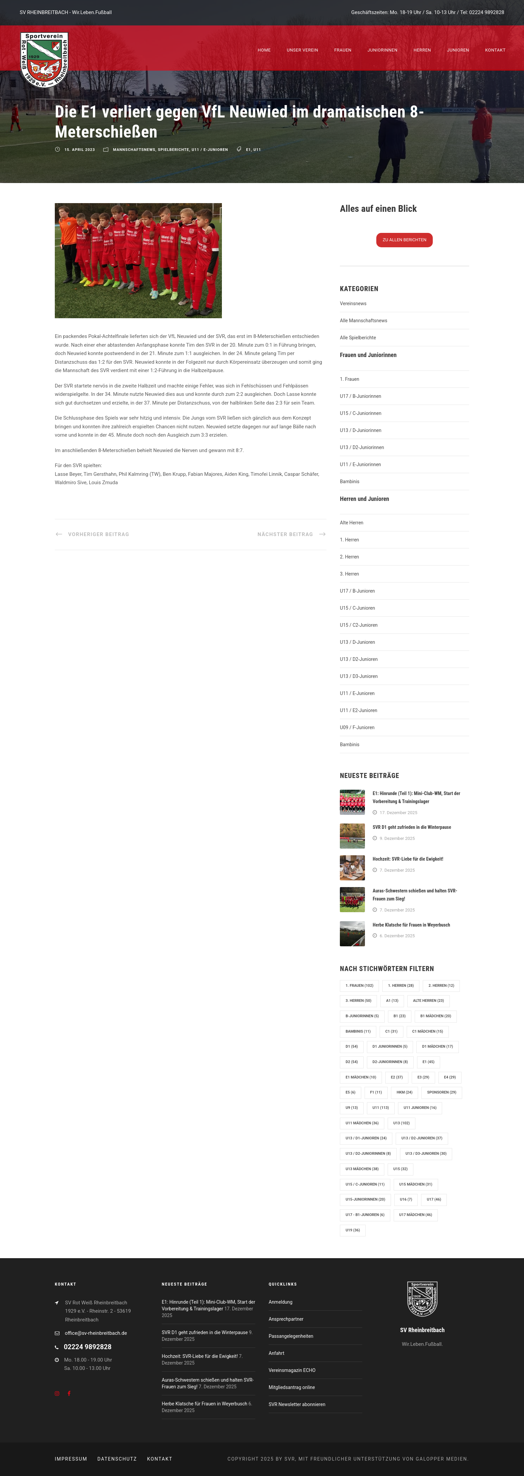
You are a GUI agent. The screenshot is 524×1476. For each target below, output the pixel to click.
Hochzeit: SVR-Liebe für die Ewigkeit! (408, 859)
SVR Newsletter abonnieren (297, 1404)
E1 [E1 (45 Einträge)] (428, 1062)
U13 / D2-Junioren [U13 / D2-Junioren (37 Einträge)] (421, 1138)
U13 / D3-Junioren (359, 676)
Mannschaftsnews (134, 150)
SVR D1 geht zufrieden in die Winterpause (412, 827)
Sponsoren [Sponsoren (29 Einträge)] (441, 1092)
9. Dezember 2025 (397, 838)
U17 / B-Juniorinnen (360, 396)
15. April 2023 (79, 150)
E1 (248, 150)
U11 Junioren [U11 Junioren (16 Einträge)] (420, 1108)
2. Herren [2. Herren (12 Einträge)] (441, 985)
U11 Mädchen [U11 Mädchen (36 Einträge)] (362, 1123)
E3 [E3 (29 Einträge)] (423, 1077)
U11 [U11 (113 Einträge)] (381, 1108)
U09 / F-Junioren (357, 727)
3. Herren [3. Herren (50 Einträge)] (358, 1001)
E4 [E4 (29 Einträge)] (450, 1077)
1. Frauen (349, 379)
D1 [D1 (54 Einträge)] (352, 1046)
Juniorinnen (383, 50)
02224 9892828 (486, 12)
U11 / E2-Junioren (358, 710)
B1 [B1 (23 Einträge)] (400, 1016)
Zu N (404, 239)
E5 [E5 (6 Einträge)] (350, 1092)
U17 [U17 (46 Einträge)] (434, 1199)
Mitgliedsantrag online (292, 1387)
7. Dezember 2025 (397, 870)
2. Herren (349, 556)
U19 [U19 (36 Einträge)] (353, 1230)
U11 (257, 150)
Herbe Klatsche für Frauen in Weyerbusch (411, 925)
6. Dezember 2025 (397, 935)
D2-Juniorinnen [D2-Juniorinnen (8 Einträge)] (390, 1062)
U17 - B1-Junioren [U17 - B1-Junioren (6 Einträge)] (365, 1215)
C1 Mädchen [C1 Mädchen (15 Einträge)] (427, 1031)
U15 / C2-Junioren (359, 625)
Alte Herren (351, 522)
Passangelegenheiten (291, 1336)
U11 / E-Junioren (210, 150)
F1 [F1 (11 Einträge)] (376, 1092)
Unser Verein (302, 50)
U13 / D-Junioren (357, 642)
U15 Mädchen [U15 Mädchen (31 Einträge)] (415, 1184)
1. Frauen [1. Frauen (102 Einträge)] (359, 985)
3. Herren (349, 574)
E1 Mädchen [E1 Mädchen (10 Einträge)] (361, 1077)
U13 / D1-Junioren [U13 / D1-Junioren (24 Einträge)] (366, 1138)
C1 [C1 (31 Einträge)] (391, 1031)
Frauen (343, 50)
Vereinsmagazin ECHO (292, 1370)
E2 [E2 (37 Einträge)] (397, 1077)
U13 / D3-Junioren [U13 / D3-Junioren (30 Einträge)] (426, 1153)
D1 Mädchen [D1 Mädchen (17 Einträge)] (437, 1046)
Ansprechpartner (286, 1319)
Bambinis (349, 481)
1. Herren (349, 539)
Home (264, 50)
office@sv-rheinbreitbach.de (96, 1333)
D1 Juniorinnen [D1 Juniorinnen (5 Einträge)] (390, 1046)
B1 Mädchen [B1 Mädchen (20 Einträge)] (435, 1016)
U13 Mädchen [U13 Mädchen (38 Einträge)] (362, 1169)
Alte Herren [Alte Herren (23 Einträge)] (428, 1001)
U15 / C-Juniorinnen (360, 413)
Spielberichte (173, 150)
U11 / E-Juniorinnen (360, 464)
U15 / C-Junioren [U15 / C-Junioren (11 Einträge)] (365, 1184)
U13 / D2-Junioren (359, 659)
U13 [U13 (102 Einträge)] (401, 1123)
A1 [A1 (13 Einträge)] (392, 1001)
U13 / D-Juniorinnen (360, 430)
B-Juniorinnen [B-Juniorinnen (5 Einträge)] (362, 1016)
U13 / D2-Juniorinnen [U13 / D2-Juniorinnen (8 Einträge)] (368, 1153)
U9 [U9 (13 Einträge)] (352, 1108)
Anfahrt (276, 1353)
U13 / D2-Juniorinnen (362, 447)
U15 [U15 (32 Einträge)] (400, 1169)
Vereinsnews (353, 303)
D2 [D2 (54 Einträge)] (352, 1062)
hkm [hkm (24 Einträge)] (404, 1092)
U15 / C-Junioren (357, 608)
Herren (422, 50)
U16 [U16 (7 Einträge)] (406, 1199)
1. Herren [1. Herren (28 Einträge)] (401, 985)
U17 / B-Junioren (357, 591)
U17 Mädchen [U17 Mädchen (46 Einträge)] (415, 1215)
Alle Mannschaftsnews (363, 320)
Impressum (71, 1459)
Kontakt (495, 50)
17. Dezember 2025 (398, 812)
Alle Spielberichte (358, 337)
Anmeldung (280, 1302)
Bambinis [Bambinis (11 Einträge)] (358, 1031)
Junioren (458, 50)
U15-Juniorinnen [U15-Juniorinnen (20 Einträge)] (365, 1199)
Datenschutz (117, 1459)
